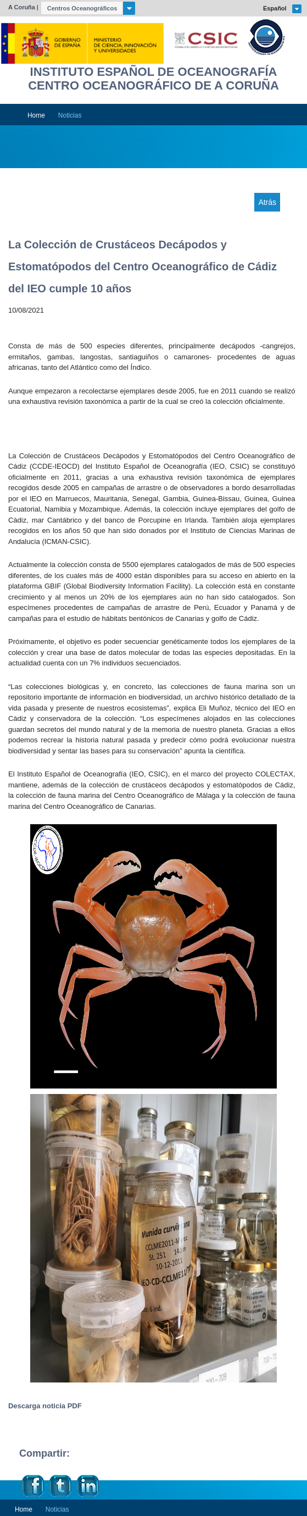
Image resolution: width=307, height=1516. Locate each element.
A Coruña (21, 7)
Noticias (70, 115)
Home (36, 115)
